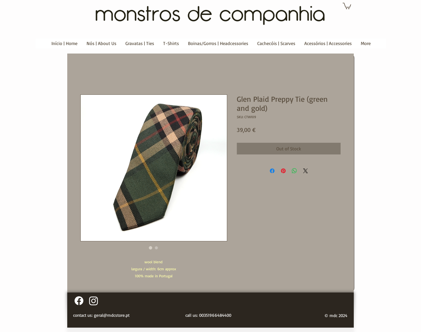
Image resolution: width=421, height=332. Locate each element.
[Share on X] (305, 170)
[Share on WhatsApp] (294, 170)
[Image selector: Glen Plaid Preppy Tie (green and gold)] (150, 248)
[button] (347, 5)
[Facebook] (79, 301)
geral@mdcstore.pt (112, 315)
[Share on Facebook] (272, 170)
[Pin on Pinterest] (283, 170)
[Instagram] (93, 301)
